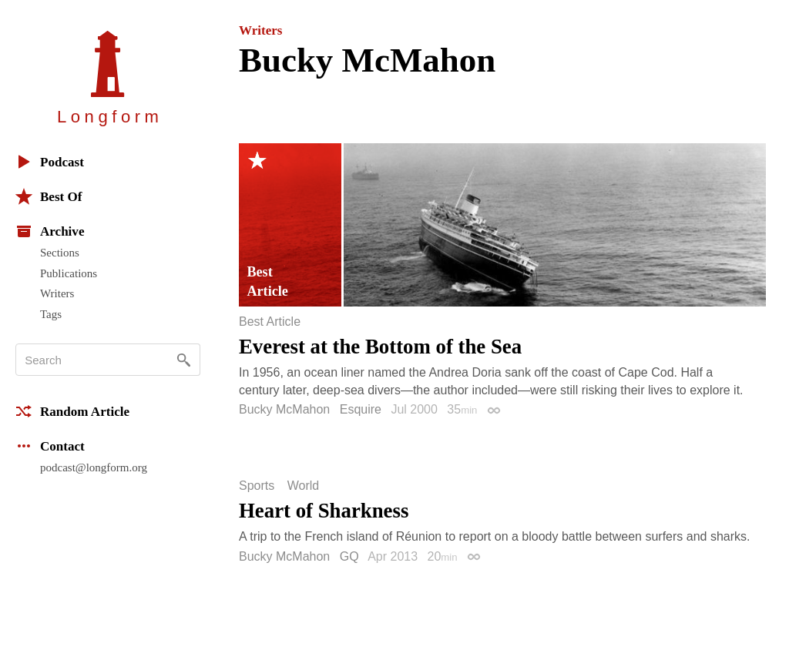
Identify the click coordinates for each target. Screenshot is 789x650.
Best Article (269, 322)
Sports (256, 486)
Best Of (48, 196)
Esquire (360, 409)
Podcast (49, 161)
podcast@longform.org (93, 467)
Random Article (72, 411)
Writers (57, 293)
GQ (349, 556)
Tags (51, 314)
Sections (59, 252)
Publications (68, 273)
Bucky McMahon (284, 409)
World (303, 486)
